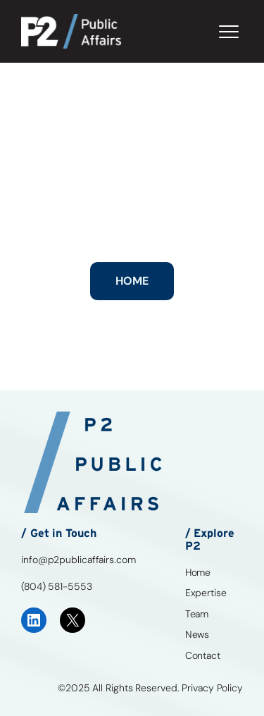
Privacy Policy (212, 687)
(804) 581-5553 (56, 586)
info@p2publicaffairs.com (78, 559)
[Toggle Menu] (229, 32)
